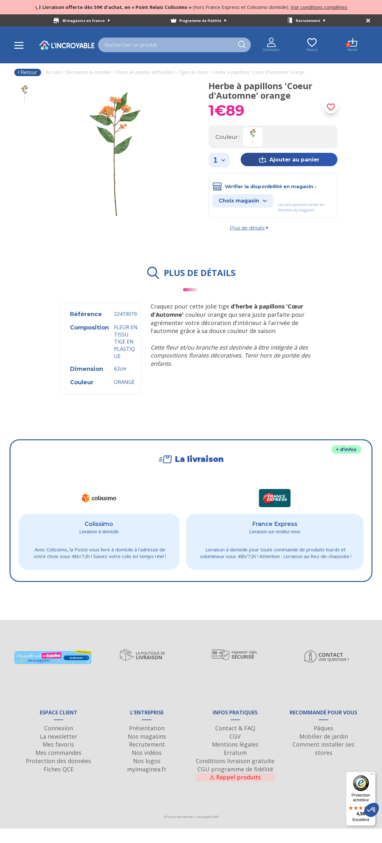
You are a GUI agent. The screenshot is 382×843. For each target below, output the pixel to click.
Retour (27, 72)
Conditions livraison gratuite (235, 775)
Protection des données (58, 775)
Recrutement (311, 20)
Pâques (323, 742)
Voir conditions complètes (319, 7)
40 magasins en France (86, 20)
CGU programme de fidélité (235, 783)
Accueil (53, 72)
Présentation (147, 742)
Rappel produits (235, 792)
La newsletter (58, 750)
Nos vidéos (147, 767)
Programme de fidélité (203, 20)
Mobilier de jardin (323, 750)
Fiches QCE (59, 783)
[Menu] (372, 775)
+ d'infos (346, 449)
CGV (235, 750)
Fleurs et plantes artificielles (144, 72)
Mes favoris (58, 759)
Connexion (58, 742)
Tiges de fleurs (193, 72)
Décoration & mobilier (88, 72)
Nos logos (146, 775)
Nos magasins (147, 750)
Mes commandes (58, 767)
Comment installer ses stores (323, 763)
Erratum (235, 767)
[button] (371, 810)
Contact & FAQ (235, 742)
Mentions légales (235, 759)
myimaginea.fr (146, 783)
